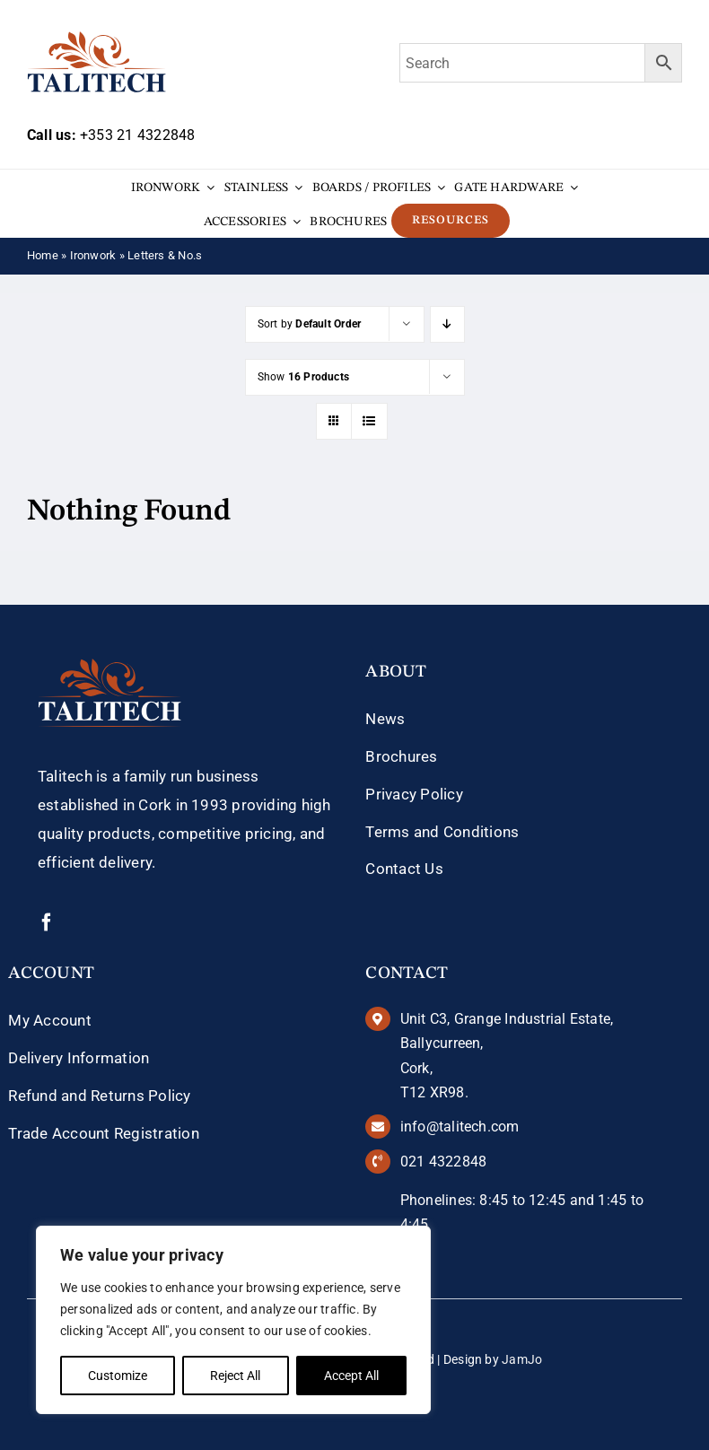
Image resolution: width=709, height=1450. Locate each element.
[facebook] (47, 922)
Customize (117, 1375)
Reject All (235, 1375)
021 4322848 (443, 1161)
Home (42, 255)
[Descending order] (447, 324)
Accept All (351, 1375)
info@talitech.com (460, 1126)
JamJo (522, 1359)
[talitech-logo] (96, 38)
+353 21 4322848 (137, 135)
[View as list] (369, 421)
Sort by (310, 324)
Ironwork (93, 255)
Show (304, 377)
